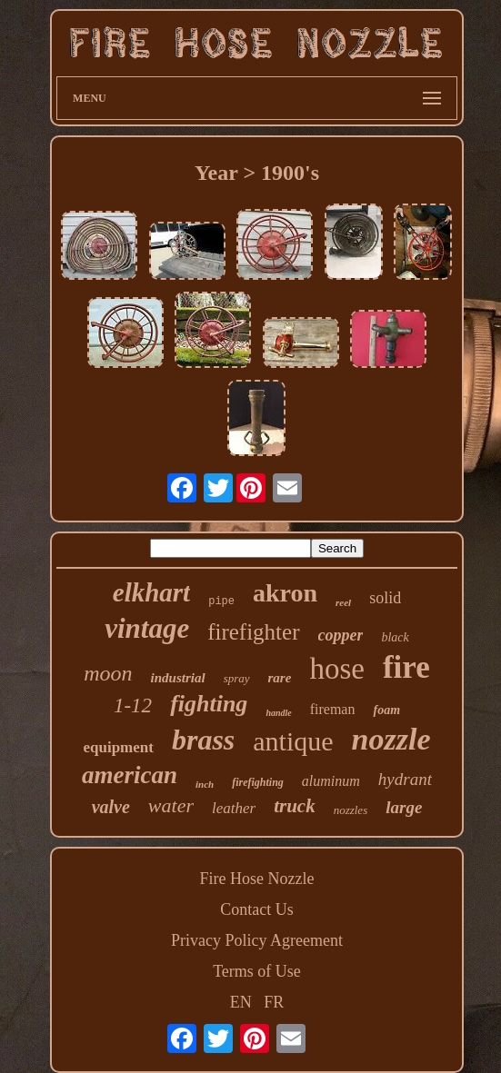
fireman (333, 709)
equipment (118, 747)
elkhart (151, 592)
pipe (221, 601)
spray (237, 678)
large (404, 807)
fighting (208, 703)
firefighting (258, 782)
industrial (178, 678)
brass (203, 739)
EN (241, 1002)
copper (341, 635)
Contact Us (257, 909)
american (129, 775)
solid (385, 598)
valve (111, 807)
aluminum (331, 781)
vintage (147, 628)
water (171, 805)
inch (204, 784)
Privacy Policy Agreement (257, 940)
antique (293, 741)
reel (343, 602)
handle (278, 713)
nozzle (391, 739)
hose (337, 668)
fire (406, 667)
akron (285, 593)
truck (295, 806)
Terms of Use (257, 971)
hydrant (405, 779)
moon (108, 673)
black (394, 637)
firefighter (253, 632)
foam (386, 710)
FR (274, 1002)
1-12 (133, 705)
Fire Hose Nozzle (257, 878)
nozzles (351, 810)
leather (234, 808)
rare (280, 678)
